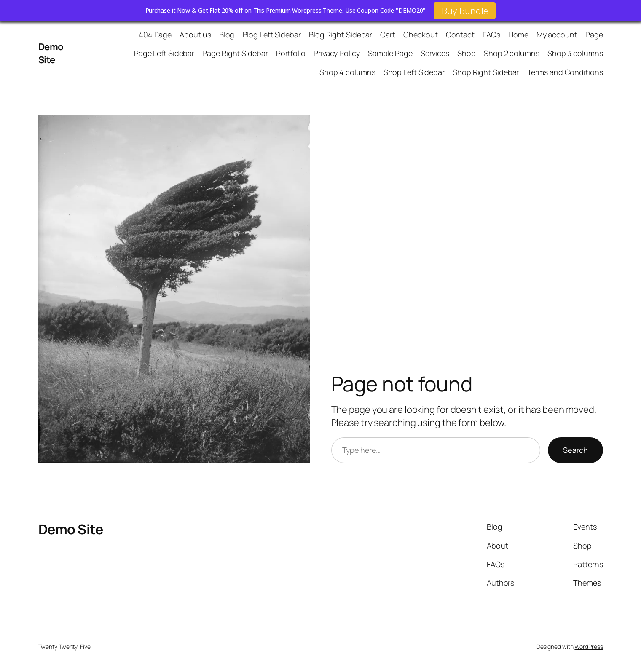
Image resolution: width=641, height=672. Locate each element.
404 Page (155, 34)
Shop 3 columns (575, 53)
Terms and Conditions (565, 72)
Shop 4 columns (347, 72)
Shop (466, 53)
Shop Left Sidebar (414, 72)
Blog (227, 34)
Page (594, 34)
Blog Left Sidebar (272, 34)
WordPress (588, 647)
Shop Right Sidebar (486, 72)
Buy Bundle (465, 10)
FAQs (491, 34)
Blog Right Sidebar (340, 34)
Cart (387, 34)
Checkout (420, 34)
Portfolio (291, 53)
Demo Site (51, 53)
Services (435, 53)
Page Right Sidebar (235, 53)
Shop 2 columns (511, 53)
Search (575, 450)
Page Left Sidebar (164, 53)
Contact (460, 34)
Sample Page (390, 53)
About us (195, 34)
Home (518, 34)
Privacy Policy (337, 53)
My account (556, 34)
